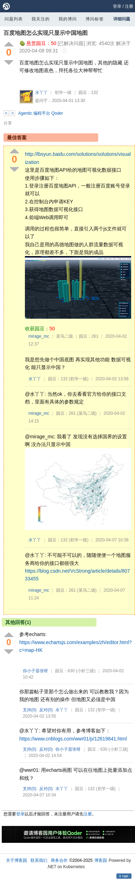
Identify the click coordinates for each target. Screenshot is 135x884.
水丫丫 (41, 92)
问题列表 (14, 19)
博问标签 (95, 19)
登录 (117, 6)
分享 (8, 123)
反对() (46, 709)
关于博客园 (16, 860)
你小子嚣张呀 (35, 670)
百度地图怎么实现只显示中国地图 (46, 33)
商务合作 (59, 860)
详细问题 (121, 19)
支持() (29, 709)
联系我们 (39, 860)
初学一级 (63, 92)
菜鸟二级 (64, 336)
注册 (129, 6)
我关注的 (41, 19)
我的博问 (68, 19)
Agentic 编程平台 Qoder (40, 113)
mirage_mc (38, 336)
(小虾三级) (85, 670)
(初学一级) (78, 378)
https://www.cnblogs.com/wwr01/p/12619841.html (73, 739)
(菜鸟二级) (87, 413)
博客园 (100, 860)
